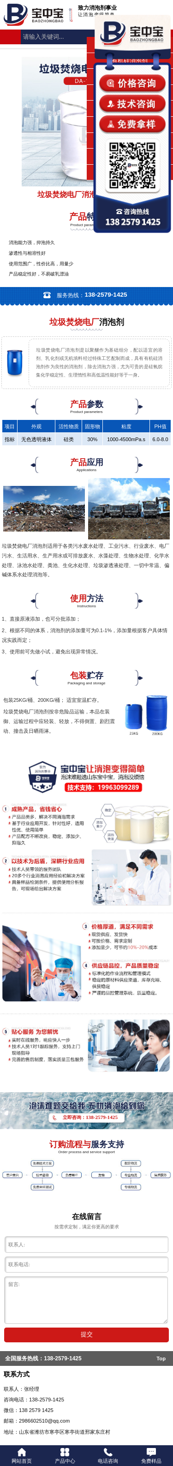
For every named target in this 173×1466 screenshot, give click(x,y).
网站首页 (22, 1456)
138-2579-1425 (62, 1358)
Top (161, 1358)
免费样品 (151, 1456)
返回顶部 (162, 1425)
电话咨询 (108, 1456)
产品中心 (65, 1456)
